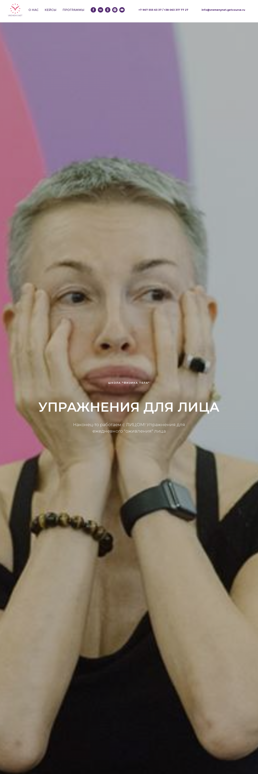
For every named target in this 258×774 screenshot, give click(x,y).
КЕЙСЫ (50, 10)
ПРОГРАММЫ (73, 10)
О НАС (33, 10)
